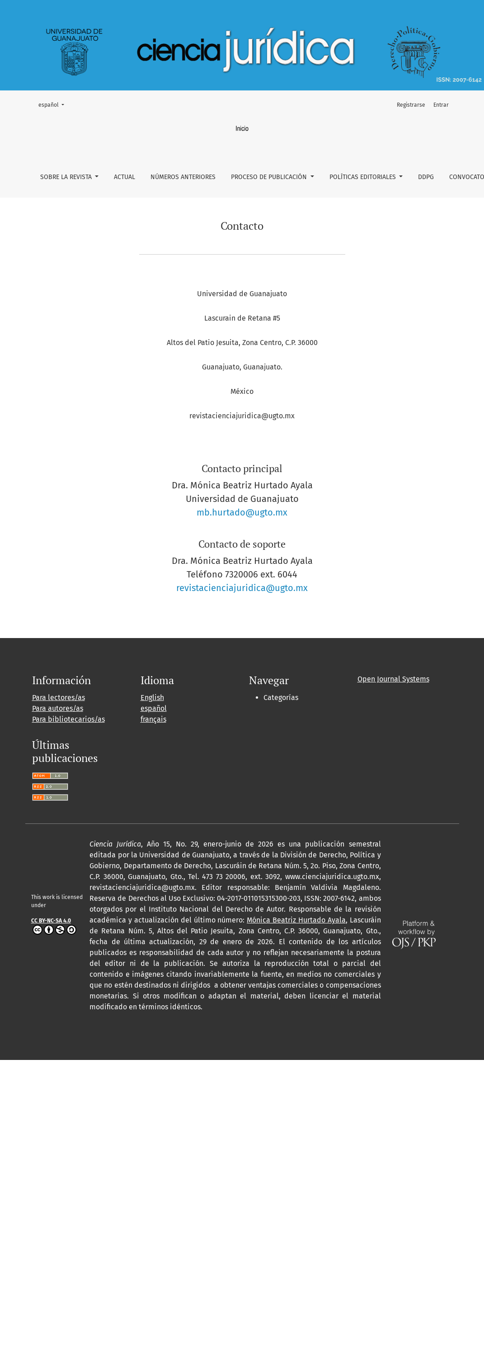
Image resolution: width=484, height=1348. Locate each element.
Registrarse (411, 105)
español (54, 104)
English (152, 697)
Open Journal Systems (393, 679)
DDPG (426, 177)
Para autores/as (57, 708)
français (153, 719)
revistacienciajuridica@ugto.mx (242, 587)
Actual (124, 177)
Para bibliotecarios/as (68, 719)
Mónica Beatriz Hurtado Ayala (296, 920)
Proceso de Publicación (270, 177)
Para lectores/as (58, 697)
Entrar (441, 105)
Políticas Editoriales (363, 177)
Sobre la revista (67, 177)
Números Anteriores (183, 177)
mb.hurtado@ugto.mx (242, 512)
